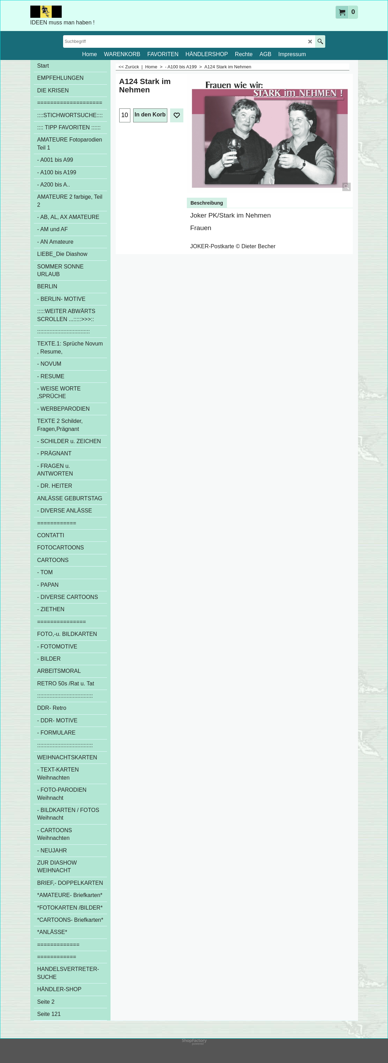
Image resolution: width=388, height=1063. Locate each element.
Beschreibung (207, 203)
